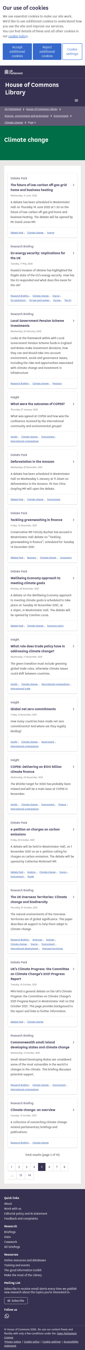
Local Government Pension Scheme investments (37, 323)
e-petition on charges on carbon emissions (35, 831)
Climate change (14, 122)
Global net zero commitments (33, 709)
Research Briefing (20, 295)
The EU (67, 300)
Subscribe (16, 1300)
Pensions (57, 383)
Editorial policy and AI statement (25, 1213)
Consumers (66, 557)
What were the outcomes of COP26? (38, 404)
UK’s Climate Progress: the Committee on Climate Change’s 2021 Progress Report (40, 974)
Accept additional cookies (17, 51)
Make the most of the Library (23, 1275)
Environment (61, 116)
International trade (20, 688)
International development (24, 948)
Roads (31, 876)
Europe (57, 300)
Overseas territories (52, 948)
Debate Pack (17, 232)
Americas (37, 939)
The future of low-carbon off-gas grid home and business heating (39, 187)
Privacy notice (13, 1341)
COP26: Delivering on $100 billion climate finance (36, 769)
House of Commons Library (32, 88)
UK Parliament (13, 109)
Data (7, 1237)
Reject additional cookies (47, 51)
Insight (14, 436)
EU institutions (18, 300)
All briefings (12, 1247)
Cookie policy (32, 1341)
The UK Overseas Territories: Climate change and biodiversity (39, 899)
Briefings (10, 1232)
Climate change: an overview (33, 1110)
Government (47, 741)
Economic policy (55, 625)
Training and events (17, 1265)
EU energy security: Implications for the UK (38, 255)
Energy (50, 232)
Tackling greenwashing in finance (36, 520)
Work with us (12, 1208)
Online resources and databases (25, 1260)
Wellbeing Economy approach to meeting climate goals (35, 580)
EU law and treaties (39, 300)
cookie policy (18, 36)
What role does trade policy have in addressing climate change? (38, 648)
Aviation (31, 872)
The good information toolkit (23, 1270)
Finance (62, 804)
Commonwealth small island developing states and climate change (40, 1044)
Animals (50, 939)
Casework (10, 1242)
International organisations (25, 441)
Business (31, 557)
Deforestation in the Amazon (32, 462)
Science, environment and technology (27, 116)
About (8, 1203)
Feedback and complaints (21, 1218)
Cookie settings (72, 51)
